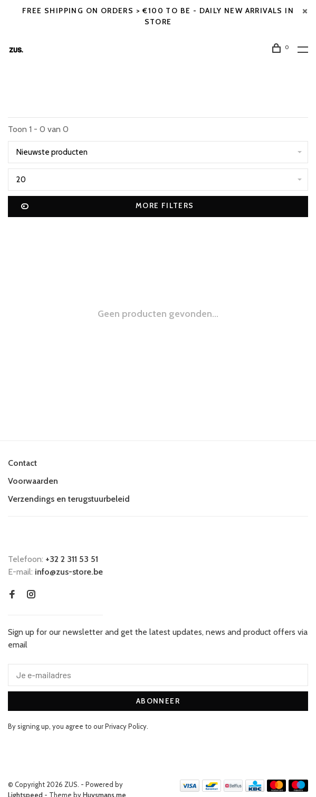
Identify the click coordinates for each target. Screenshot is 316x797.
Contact (22, 463)
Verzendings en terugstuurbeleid (69, 499)
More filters (107, 206)
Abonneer (158, 701)
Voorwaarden (33, 481)
